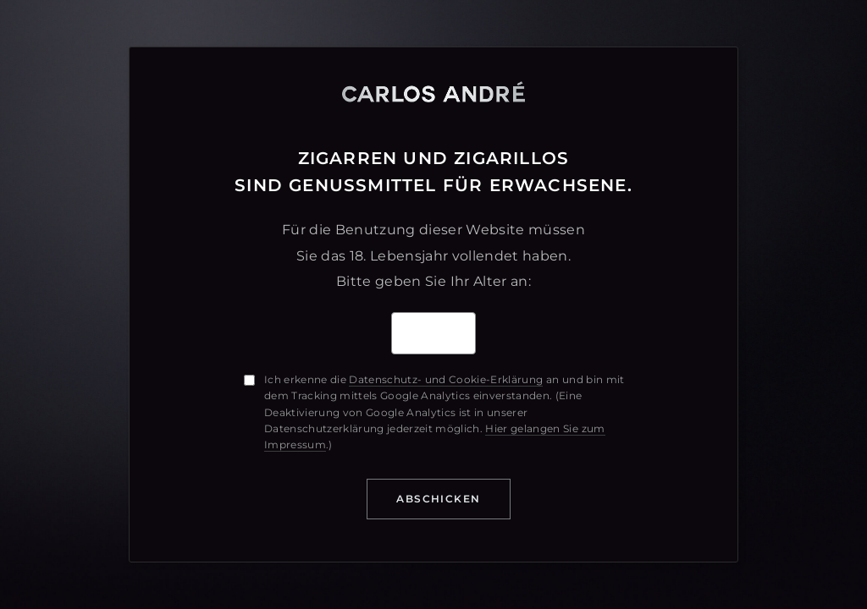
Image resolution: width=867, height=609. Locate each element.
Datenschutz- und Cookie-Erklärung (446, 379)
